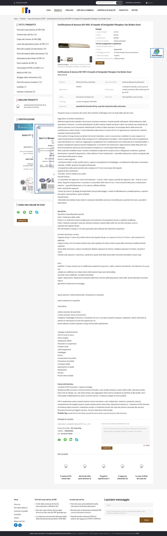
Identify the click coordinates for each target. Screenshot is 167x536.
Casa (48, 10)
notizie (135, 10)
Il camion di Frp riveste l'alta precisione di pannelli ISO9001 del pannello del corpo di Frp (66, 477)
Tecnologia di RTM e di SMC (28, 68)
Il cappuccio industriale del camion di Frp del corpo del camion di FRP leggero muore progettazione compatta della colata (122, 477)
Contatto (100, 63)
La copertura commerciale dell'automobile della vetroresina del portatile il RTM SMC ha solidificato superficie (51, 518)
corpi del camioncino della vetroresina (115, 413)
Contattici (123, 10)
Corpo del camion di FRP (36, 19)
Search (119, 3)
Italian (150, 3)
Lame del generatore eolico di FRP (31, 44)
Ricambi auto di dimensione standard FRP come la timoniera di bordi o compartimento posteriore (86, 511)
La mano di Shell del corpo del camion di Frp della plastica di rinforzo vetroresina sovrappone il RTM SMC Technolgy (141, 477)
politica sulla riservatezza (37, 533)
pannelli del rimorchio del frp (76, 413)
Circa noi (69, 10)
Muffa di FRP (22, 73)
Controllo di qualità (106, 10)
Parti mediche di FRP (25, 63)
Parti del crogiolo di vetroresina (29, 49)
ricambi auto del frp (25, 34)
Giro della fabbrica (85, 10)
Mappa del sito (19, 521)
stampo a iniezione (24, 92)
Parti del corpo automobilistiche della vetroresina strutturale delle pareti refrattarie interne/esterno (84, 505)
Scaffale (20, 87)
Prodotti (58, 10)
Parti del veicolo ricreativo (27, 82)
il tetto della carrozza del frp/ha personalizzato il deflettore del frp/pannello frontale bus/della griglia (49, 505)
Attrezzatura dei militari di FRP (29, 58)
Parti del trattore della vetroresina (30, 54)
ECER (137, 533)
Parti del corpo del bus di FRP (29, 30)
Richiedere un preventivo (133, 2)
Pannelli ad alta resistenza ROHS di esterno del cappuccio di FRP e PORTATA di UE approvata (86, 518)
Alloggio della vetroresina (27, 77)
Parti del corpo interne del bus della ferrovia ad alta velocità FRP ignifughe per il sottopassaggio (51, 511)
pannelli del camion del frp (94, 413)
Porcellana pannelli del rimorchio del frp (58, 533)
